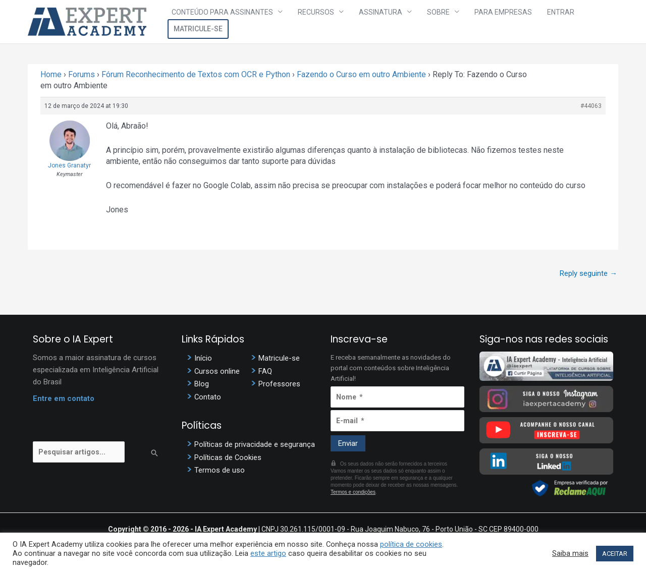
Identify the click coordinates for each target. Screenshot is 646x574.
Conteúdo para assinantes (233, 22)
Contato (208, 396)
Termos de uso (219, 468)
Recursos (319, 22)
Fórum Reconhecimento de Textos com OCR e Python (195, 74)
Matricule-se (587, 22)
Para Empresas (485, 22)
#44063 (591, 105)
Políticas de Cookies (228, 456)
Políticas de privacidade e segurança (254, 443)
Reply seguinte (588, 273)
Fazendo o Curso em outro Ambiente (361, 74)
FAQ (265, 371)
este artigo (268, 553)
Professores (279, 383)
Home (51, 74)
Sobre (427, 22)
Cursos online (217, 371)
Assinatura (377, 22)
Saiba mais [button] (570, 553)
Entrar (536, 22)
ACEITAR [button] (614, 553)
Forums (81, 74)
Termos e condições (353, 492)
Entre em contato (63, 399)
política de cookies (411, 544)
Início (203, 358)
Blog (201, 383)
